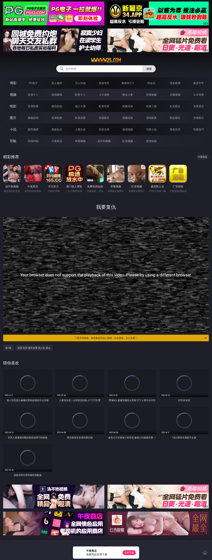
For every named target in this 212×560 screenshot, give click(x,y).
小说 (13, 129)
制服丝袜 (127, 106)
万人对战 (80, 83)
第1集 (8, 347)
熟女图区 (175, 118)
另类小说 (151, 129)
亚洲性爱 (33, 106)
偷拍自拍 (57, 106)
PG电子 (33, 83)
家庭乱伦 (57, 129)
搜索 (149, 69)
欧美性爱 (104, 106)
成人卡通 (80, 106)
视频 (13, 94)
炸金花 (151, 83)
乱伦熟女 (175, 106)
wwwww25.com (106, 60)
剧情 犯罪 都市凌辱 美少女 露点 (34, 347)
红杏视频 (127, 141)
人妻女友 (80, 129)
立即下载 (129, 552)
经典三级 (151, 106)
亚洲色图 (57, 118)
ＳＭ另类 (198, 94)
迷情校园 (127, 129)
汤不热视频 (104, 141)
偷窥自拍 (33, 118)
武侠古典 (104, 129)
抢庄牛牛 (198, 83)
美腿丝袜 (127, 118)
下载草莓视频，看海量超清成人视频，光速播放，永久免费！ (141, 338)
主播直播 (175, 94)
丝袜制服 (151, 94)
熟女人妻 (127, 94)
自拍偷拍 (57, 94)
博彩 (13, 83)
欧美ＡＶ (80, 94)
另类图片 (198, 118)
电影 (13, 106)
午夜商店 (57, 141)
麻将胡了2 (128, 83)
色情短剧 (151, 141)
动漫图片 (104, 118)
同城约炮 (33, 141)
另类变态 (198, 106)
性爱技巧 (198, 129)
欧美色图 (80, 118)
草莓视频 (80, 141)
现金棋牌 (175, 83)
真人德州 (57, 83)
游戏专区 (104, 83)
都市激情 (33, 129)
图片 (13, 117)
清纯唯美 (151, 118)
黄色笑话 (175, 129)
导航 (13, 141)
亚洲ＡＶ (33, 94)
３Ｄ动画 (104, 94)
